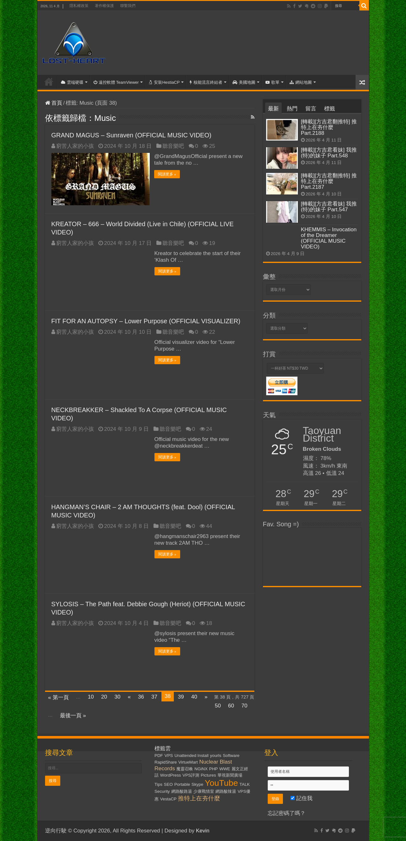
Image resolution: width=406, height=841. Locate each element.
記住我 (301, 798)
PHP (213, 768)
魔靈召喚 (184, 768)
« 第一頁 (58, 697)
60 (231, 706)
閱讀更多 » (167, 174)
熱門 (292, 109)
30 (118, 697)
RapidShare (165, 762)
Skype (197, 784)
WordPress (170, 775)
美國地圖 (243, 82)
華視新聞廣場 (230, 775)
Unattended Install (191, 755)
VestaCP (168, 799)
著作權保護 (104, 5)
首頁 (49, 81)
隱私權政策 (78, 5)
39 (181, 697)
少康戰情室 (203, 791)
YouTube (221, 783)
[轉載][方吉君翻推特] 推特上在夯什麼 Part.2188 (329, 127)
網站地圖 (301, 82)
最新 (273, 109)
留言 (310, 109)
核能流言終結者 (206, 82)
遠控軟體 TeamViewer (116, 82)
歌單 (272, 82)
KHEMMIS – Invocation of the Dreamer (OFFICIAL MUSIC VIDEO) (329, 238)
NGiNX (200, 768)
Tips (158, 784)
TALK (244, 784)
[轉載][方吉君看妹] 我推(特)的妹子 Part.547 (329, 207)
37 (154, 697)
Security (162, 791)
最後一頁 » (73, 716)
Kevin (203, 831)
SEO (168, 784)
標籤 (329, 109)
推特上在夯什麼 (199, 798)
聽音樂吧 (173, 146)
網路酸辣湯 (225, 791)
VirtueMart (188, 762)
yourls (215, 755)
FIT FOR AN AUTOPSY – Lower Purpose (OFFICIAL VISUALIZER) (145, 321)
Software (231, 755)
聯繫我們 (127, 5)
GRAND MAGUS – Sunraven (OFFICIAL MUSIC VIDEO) (131, 135)
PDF (158, 755)
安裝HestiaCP (164, 82)
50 (218, 706)
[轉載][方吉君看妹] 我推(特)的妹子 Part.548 (329, 153)
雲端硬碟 (72, 82)
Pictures (208, 775)
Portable (182, 784)
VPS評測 (190, 775)
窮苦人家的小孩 (75, 146)
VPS (169, 755)
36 (141, 697)
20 (104, 697)
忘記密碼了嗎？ (286, 813)
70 (244, 706)
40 (194, 697)
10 (91, 697)
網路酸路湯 (181, 791)
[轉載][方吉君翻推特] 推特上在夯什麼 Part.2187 (329, 181)
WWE (224, 768)
